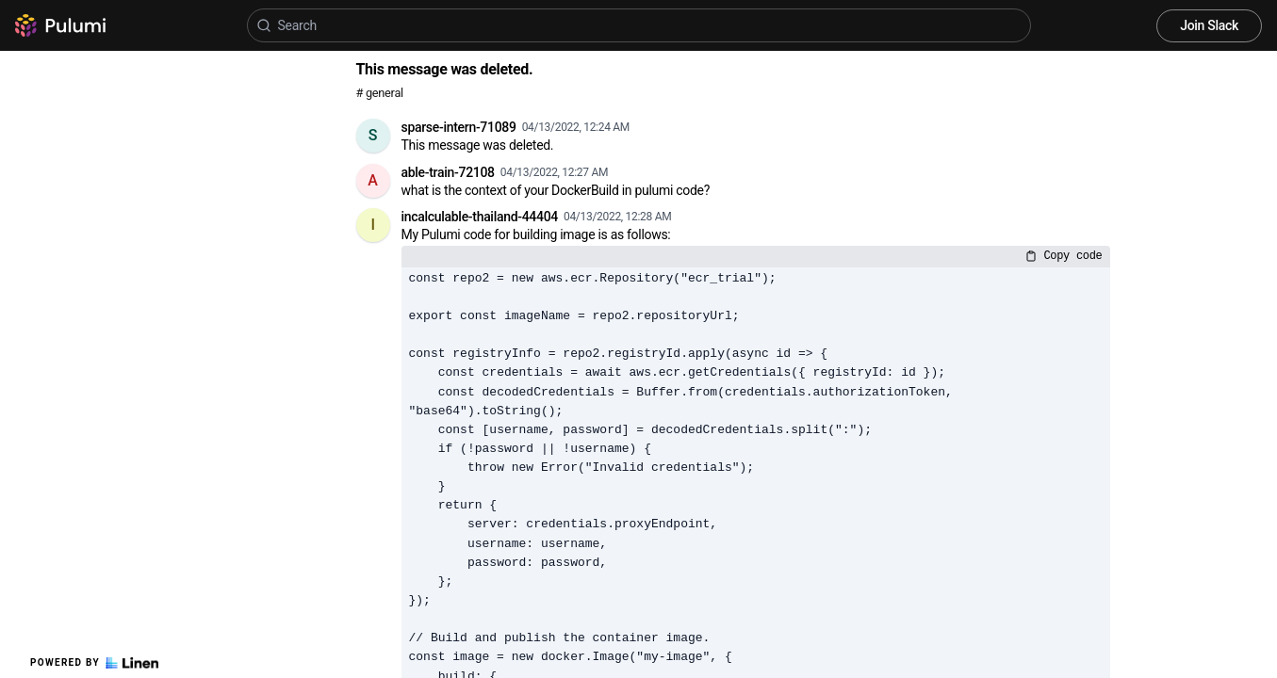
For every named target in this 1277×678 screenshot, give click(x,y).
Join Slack (1209, 25)
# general (379, 93)
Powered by (94, 663)
